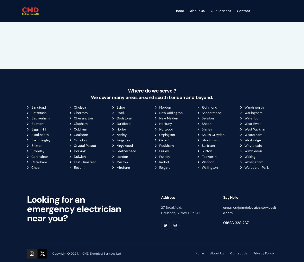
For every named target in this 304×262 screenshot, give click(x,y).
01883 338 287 (236, 222)
